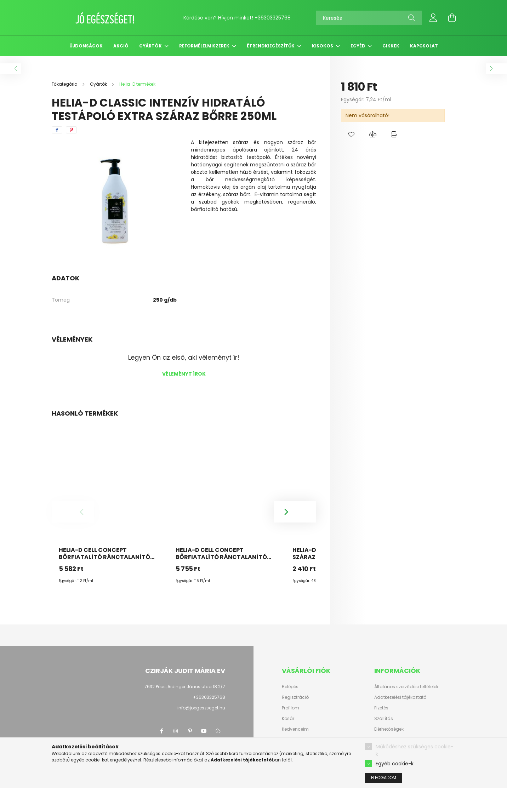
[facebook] (57, 129)
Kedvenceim (295, 729)
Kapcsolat (424, 46)
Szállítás (383, 718)
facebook (161, 731)
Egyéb (358, 46)
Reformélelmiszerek (204, 46)
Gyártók (151, 46)
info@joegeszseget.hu (201, 708)
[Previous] (73, 512)
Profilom (290, 708)
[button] (351, 134)
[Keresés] (369, 18)
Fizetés (381, 708)
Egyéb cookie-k (395, 770)
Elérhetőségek (389, 729)
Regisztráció (295, 697)
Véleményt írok (184, 373)
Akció (121, 46)
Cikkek (390, 46)
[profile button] (433, 18)
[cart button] (452, 18)
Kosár (288, 718)
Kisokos (323, 46)
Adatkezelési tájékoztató (400, 697)
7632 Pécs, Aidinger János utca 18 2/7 (184, 687)
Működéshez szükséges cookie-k (415, 757)
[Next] (295, 512)
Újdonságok (86, 46)
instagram (176, 731)
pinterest (190, 731)
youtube (204, 731)
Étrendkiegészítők (271, 46)
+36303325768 (273, 17)
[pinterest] (71, 129)
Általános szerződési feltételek (406, 686)
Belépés (290, 686)
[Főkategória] (65, 84)
